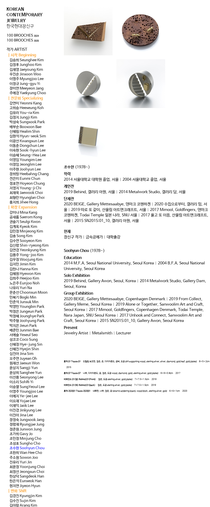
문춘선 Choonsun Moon (29, 293)
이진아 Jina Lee (21, 415)
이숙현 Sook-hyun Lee (28, 150)
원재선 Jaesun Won (25, 363)
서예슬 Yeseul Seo (24, 335)
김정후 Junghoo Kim (25, 65)
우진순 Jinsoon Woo (25, 74)
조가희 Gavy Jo (21, 434)
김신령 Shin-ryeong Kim (29, 246)
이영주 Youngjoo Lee (26, 392)
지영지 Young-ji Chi (25, 188)
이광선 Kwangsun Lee (27, 141)
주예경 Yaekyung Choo (28, 93)
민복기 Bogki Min (23, 297)
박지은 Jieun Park (23, 326)
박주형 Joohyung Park (27, 321)
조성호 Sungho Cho (25, 444)
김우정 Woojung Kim (26, 260)
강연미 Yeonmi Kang (26, 103)
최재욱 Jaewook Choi (26, 193)
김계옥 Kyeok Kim (23, 227)
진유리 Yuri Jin (21, 462)
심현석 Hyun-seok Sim (28, 136)
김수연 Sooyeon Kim (26, 241)
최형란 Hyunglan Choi (27, 198)
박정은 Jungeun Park (26, 312)
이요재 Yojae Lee (23, 401)
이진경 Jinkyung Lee (25, 410)
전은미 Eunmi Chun (25, 179)
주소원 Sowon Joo (24, 458)
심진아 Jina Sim (21, 354)
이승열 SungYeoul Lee (27, 387)
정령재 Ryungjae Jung (27, 425)
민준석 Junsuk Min (24, 302)
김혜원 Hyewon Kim (25, 274)
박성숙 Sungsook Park (27, 122)
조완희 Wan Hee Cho (26, 453)
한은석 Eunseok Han (26, 481)
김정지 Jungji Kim (23, 117)
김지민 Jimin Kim (23, 264)
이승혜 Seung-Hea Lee (28, 155)
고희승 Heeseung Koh (27, 108)
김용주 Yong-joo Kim (26, 255)
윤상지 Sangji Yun (24, 368)
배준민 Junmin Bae (24, 330)
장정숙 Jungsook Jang (27, 420)
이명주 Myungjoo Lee (27, 79)
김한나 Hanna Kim (24, 269)
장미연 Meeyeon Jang (27, 88)
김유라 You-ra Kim (24, 113)
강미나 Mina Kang (23, 213)
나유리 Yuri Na (21, 288)
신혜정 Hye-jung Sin (26, 345)
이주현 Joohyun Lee (25, 169)
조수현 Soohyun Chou (27, 448)
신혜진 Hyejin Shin (24, 349)
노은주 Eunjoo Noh (25, 283)
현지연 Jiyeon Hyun (25, 486)
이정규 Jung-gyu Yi (25, 84)
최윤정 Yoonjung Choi (27, 467)
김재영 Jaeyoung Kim (26, 70)
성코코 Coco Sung (24, 340)
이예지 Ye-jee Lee (24, 396)
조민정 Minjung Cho (25, 439)
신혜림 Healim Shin (25, 132)
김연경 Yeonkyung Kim (28, 250)
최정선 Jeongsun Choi (27, 472)
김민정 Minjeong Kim (26, 231)
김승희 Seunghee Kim (27, 60)
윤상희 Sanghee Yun (26, 373)
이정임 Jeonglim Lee (25, 165)
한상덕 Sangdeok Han (27, 476)
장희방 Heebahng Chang (29, 174)
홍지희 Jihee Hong (24, 202)
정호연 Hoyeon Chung (27, 184)
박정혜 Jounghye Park (27, 316)
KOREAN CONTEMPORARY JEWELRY (24, 15)
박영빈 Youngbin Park (27, 307)
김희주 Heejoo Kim (24, 278)
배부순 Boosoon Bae (25, 127)
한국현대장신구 (20, 26)
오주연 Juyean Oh (23, 359)
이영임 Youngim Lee (25, 160)
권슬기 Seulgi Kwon (25, 222)
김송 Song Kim (21, 236)
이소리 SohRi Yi (21, 382)
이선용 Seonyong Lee (26, 377)
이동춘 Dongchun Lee (27, 146)
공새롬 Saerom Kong (26, 217)
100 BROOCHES (23, 36)
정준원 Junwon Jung (26, 429)
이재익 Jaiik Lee (22, 406)
